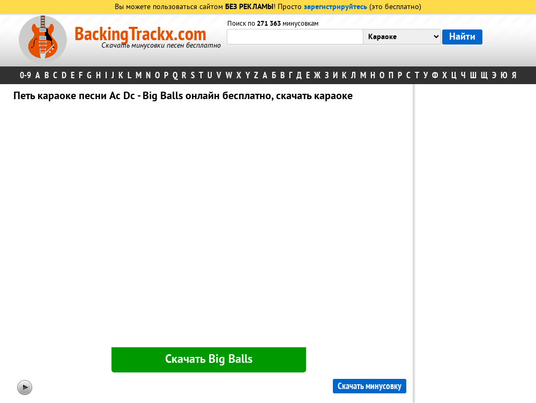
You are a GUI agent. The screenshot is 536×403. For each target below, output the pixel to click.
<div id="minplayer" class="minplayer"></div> (208, 226)
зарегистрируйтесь (335, 7)
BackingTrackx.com (140, 34)
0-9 (25, 75)
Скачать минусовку (369, 386)
